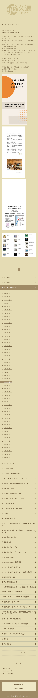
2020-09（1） (8, 437)
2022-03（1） (8, 392)
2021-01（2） (8, 424)
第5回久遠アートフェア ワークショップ (16, 607)
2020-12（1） (8, 428)
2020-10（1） (8, 434)
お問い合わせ (6, 644)
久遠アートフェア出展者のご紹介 (13, 634)
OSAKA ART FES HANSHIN (12, 592)
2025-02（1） (8, 326)
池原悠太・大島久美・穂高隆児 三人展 (15, 483)
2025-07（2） (8, 313)
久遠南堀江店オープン (9, 547)
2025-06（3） (8, 316)
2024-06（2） (8, 339)
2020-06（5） (8, 447)
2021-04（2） (8, 415)
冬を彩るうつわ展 (8, 488)
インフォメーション (9, 287)
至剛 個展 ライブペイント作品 (13, 498)
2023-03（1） (8, 369)
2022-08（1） (8, 378)
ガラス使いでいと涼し (9, 537)
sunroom (5, 513)
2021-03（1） (8, 418)
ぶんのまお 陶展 (7, 468)
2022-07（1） (8, 382)
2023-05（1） (8, 365)
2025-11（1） (8, 303)
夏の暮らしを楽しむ (9, 518)
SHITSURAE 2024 (8, 577)
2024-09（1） (8, 336)
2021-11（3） (8, 401)
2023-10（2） (8, 355)
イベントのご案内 (8, 629)
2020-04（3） (8, 454)
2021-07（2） (8, 405)
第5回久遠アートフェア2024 (11, 602)
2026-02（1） (8, 296)
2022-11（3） (8, 372)
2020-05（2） (8, 451)
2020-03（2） (8, 457)
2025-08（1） (8, 310)
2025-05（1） (8, 319)
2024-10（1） (8, 333)
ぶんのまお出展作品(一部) (11, 473)
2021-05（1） (8, 411)
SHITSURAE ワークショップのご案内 (15, 624)
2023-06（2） (8, 362)
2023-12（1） (8, 352)
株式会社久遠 (15, 696)
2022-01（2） (8, 398)
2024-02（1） (8, 346)
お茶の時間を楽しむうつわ (11, 582)
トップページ (6, 277)
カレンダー (6, 282)
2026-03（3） (8, 293)
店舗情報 (5, 639)
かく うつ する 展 (8, 503)
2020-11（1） (8, 431)
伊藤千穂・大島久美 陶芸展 (11, 619)
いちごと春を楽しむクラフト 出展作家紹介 (17, 572)
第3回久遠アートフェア (10, 33)
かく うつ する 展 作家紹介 (12, 508)
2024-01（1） (8, 349)
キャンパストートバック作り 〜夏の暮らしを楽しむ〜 (18, 524)
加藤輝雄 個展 (7, 542)
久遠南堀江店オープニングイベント (14, 552)
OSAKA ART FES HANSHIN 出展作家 (15, 597)
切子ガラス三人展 (8, 463)
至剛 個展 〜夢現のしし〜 (11, 493)
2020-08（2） (8, 441)
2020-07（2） (8, 444)
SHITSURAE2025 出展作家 (11, 562)
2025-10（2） (8, 306)
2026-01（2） (8, 300)
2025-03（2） (8, 323)
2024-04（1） (8, 342)
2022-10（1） (8, 375)
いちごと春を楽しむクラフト (12, 567)
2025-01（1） (8, 329)
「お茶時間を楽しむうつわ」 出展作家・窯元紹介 (19, 587)
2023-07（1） (8, 359)
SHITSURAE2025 (8, 557)
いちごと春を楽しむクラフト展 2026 (14, 478)
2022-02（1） (8, 395)
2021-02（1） (8, 421)
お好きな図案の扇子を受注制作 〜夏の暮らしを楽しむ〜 (18, 531)
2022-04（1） (8, 388)
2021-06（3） (8, 408)
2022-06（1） (8, 385)
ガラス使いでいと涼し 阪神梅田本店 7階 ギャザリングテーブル (19, 613)
